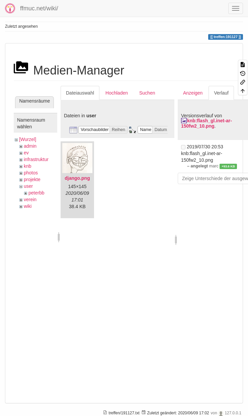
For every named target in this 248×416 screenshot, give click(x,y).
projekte (32, 179)
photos (31, 172)
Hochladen (116, 93)
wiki (27, 206)
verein (30, 199)
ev (26, 152)
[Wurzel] (27, 139)
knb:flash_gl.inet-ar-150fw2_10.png (206, 123)
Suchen (147, 93)
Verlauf (221, 93)
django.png (77, 178)
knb (27, 166)
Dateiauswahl (80, 93)
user (28, 186)
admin (30, 146)
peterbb (36, 192)
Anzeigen (192, 93)
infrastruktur (36, 159)
